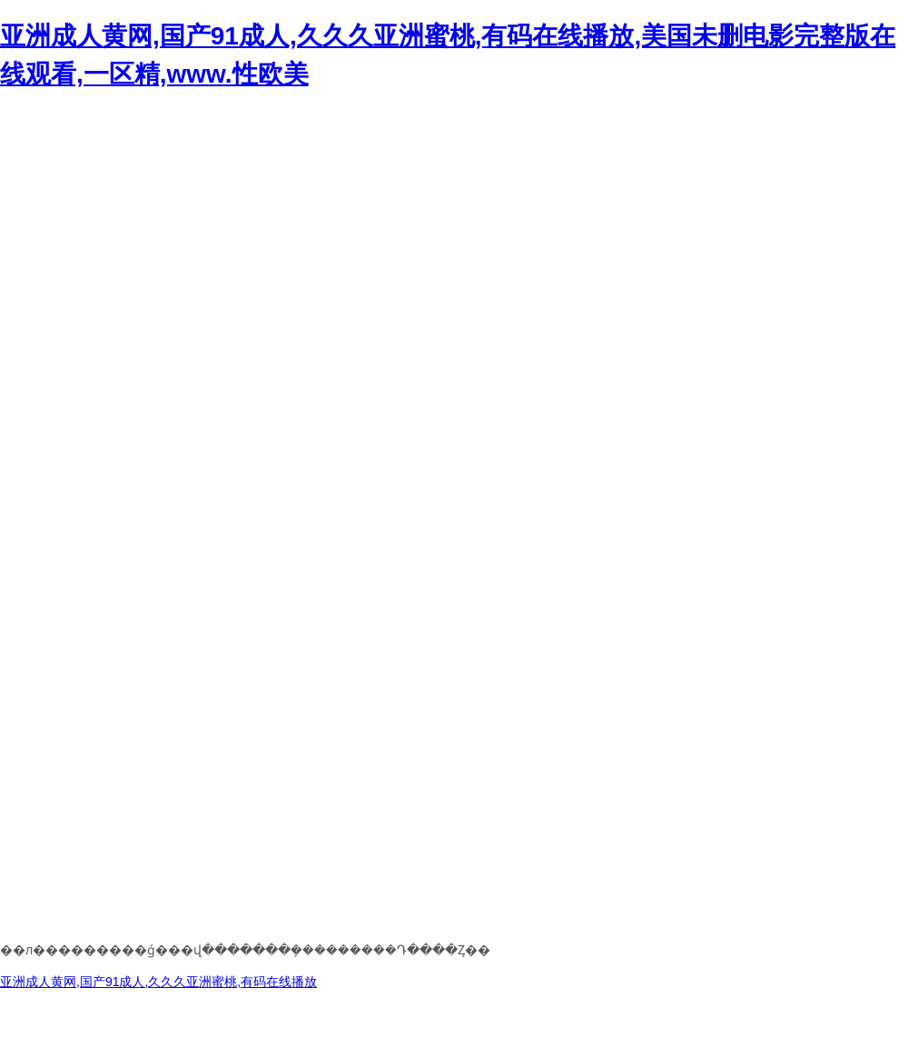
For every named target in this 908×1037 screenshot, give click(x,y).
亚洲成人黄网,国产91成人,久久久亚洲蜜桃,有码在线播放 (158, 981)
